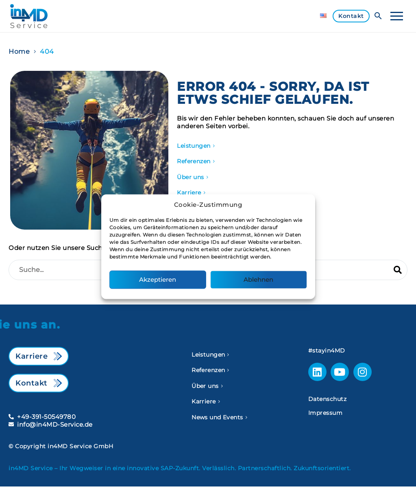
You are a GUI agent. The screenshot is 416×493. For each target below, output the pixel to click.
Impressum (325, 412)
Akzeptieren (157, 279)
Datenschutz (327, 399)
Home (19, 51)
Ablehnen (258, 279)
